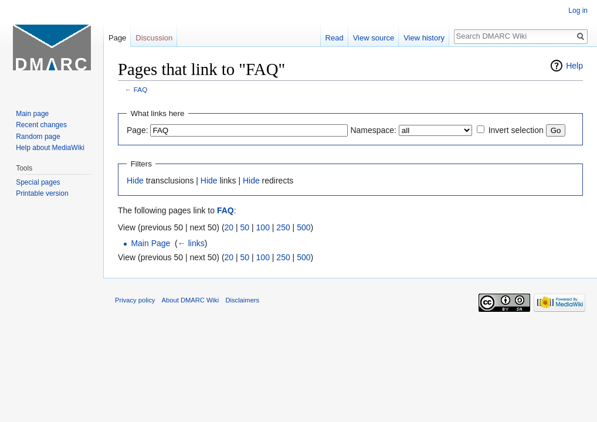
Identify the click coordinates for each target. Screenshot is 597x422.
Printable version (42, 193)
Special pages (38, 182)
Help (574, 65)
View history (424, 37)
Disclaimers (242, 300)
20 (229, 227)
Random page (38, 136)
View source (374, 37)
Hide (135, 180)
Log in (578, 10)
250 (283, 227)
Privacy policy (135, 300)
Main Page (150, 243)
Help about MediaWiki (50, 148)
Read (334, 37)
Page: (137, 130)
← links (191, 243)
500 (303, 227)
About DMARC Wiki (190, 300)
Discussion (153, 37)
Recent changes (41, 125)
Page (117, 37)
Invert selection (516, 130)
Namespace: (373, 130)
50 (245, 227)
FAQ (141, 89)
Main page (32, 114)
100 (263, 227)
